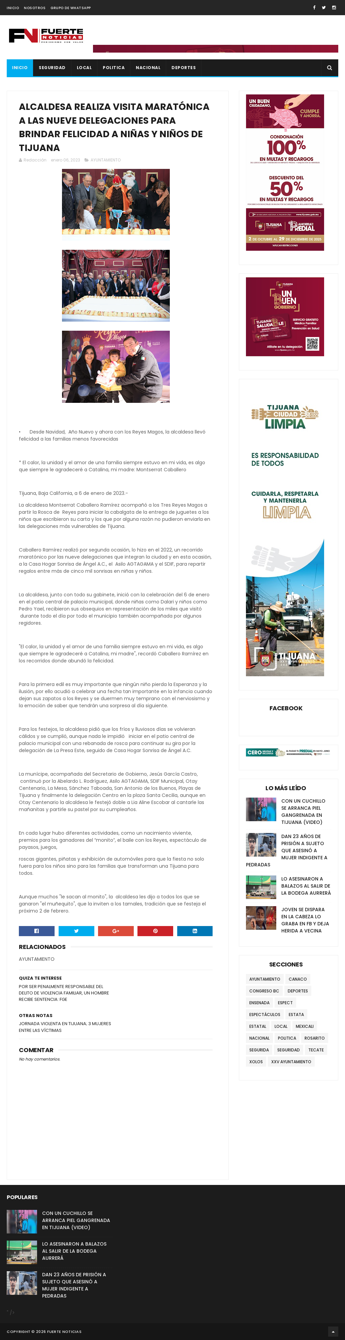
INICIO (13, 7)
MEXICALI (305, 1026)
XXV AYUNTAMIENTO (291, 1062)
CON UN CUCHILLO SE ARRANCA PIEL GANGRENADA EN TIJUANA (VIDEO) (303, 812)
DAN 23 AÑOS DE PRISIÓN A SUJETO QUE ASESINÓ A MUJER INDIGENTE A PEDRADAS (286, 850)
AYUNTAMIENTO (106, 160)
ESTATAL (257, 1026)
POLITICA (114, 67)
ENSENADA (259, 1003)
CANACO (298, 979)
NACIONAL (148, 67)
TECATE (316, 1050)
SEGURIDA (259, 1050)
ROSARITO (315, 1038)
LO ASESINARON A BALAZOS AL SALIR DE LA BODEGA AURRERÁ (306, 885)
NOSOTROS (34, 7)
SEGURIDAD (52, 67)
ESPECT (285, 1003)
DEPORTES (183, 67)
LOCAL (84, 67)
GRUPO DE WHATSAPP (71, 7)
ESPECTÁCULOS (264, 1014)
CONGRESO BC (264, 991)
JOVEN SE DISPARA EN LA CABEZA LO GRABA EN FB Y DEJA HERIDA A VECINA (305, 920)
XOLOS (256, 1062)
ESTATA (296, 1014)
